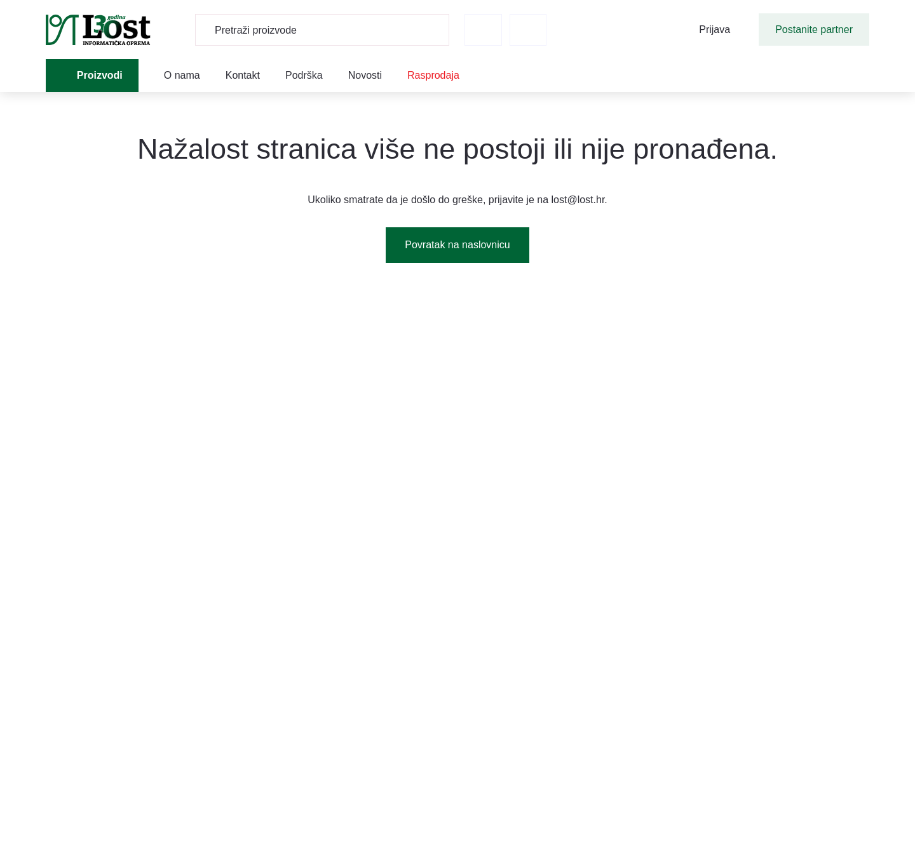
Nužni (287, 353)
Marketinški (303, 435)
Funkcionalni (305, 380)
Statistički (298, 408)
